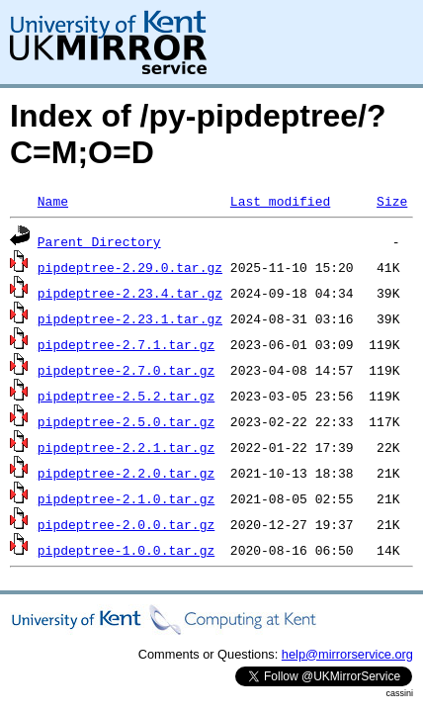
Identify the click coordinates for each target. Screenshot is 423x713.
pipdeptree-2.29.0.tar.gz (130, 267)
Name (53, 201)
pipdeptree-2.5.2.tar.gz (126, 395)
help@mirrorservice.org (347, 654)
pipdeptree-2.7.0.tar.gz (126, 370)
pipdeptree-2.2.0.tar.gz (126, 473)
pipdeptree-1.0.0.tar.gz (126, 550)
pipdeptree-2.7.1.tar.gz (126, 344)
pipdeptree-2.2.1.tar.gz (126, 447)
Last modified (280, 201)
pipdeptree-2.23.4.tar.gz (130, 293)
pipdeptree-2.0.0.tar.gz (126, 524)
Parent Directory (99, 241)
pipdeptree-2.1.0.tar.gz (126, 498)
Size (392, 201)
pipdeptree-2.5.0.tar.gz (126, 421)
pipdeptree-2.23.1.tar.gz (130, 318)
